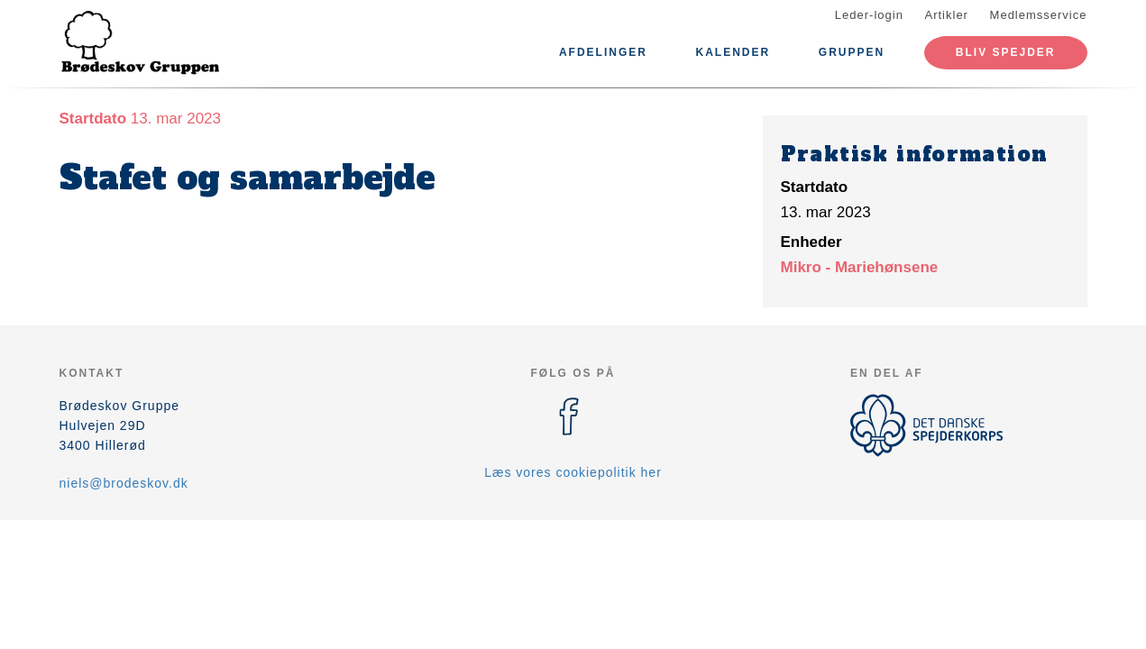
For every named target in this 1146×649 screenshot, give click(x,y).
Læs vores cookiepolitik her (573, 472)
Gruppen (852, 52)
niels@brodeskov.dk (124, 483)
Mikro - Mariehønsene (860, 267)
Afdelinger (603, 52)
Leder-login (869, 15)
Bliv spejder (1006, 52)
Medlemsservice (1038, 15)
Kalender (733, 52)
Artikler (946, 15)
